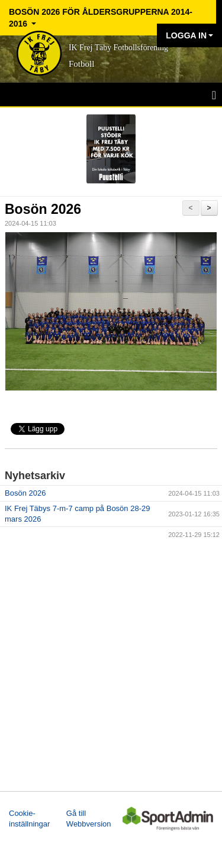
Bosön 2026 (43, 209)
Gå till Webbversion (88, 818)
